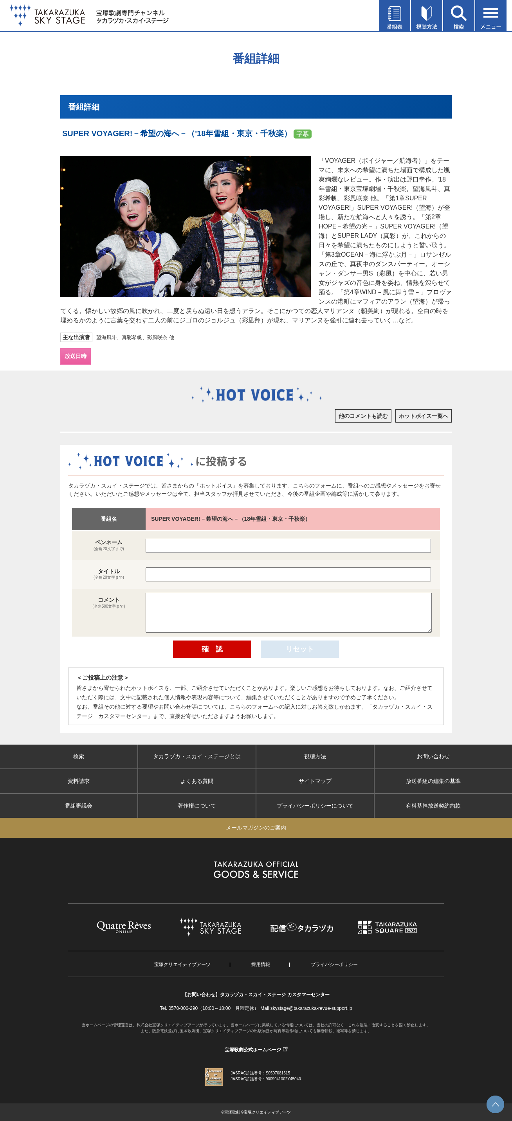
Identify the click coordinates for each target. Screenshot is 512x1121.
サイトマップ (315, 781)
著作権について (197, 806)
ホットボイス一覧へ (423, 416)
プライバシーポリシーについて (315, 806)
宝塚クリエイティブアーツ (182, 964)
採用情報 (260, 964)
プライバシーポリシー (334, 964)
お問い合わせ (433, 756)
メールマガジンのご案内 (256, 827)
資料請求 (79, 781)
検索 (78, 756)
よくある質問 (196, 781)
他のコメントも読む (363, 416)
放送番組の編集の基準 (433, 781)
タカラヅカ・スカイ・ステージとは (197, 756)
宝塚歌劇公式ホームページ (253, 1050)
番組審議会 (78, 806)
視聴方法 (315, 756)
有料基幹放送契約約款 (433, 806)
